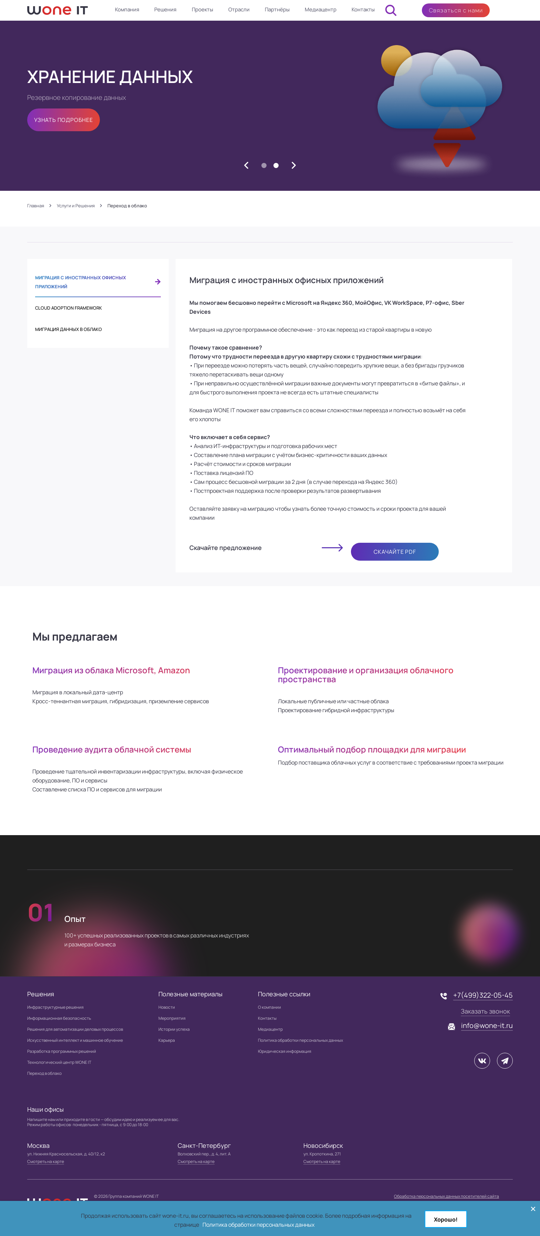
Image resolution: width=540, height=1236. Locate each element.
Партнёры (277, 9)
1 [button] (264, 166)
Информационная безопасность (59, 1018)
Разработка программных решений (61, 1051)
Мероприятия (172, 1018)
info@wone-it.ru (487, 1025)
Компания (127, 9)
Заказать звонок (485, 1011)
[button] (246, 165)
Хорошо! (446, 1219)
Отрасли (239, 9)
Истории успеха (174, 1029)
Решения (165, 9)
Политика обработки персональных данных (300, 1040)
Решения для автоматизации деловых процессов (75, 1029)
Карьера (166, 1040)
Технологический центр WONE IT (59, 1062)
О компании (269, 1007)
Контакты (363, 9)
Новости (166, 1007)
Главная (35, 206)
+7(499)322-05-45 (483, 995)
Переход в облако (44, 1073)
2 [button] (276, 166)
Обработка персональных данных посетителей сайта (446, 1196)
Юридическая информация (284, 1051)
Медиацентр (320, 9)
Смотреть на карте (45, 1161)
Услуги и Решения (76, 206)
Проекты (202, 9)
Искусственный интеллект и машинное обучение (75, 1040)
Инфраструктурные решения (55, 1007)
